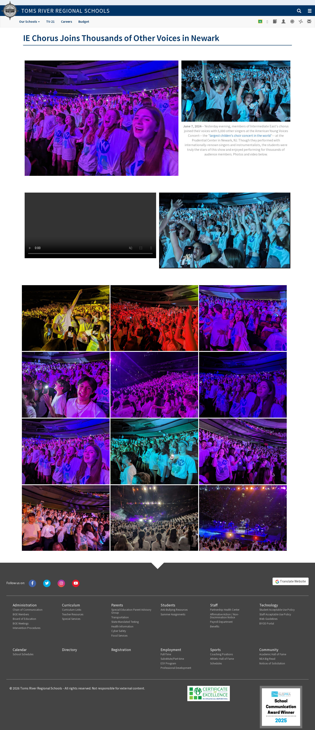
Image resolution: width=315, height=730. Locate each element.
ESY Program (168, 663)
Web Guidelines (268, 618)
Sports (215, 649)
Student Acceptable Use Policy (277, 609)
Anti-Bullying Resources (174, 609)
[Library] (275, 21)
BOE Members (21, 614)
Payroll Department (221, 621)
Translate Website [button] (290, 581)
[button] (299, 11)
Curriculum (71, 604)
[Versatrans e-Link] (301, 21)
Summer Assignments (173, 614)
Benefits (214, 626)
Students (168, 604)
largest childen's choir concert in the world (240, 135)
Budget (83, 21)
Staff (214, 604)
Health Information (122, 626)
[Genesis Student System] (292, 21)
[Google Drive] (267, 21)
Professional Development (176, 667)
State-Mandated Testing (125, 621)
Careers (66, 21)
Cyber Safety (118, 631)
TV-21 (50, 21)
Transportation (120, 617)
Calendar (20, 649)
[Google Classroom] (260, 21)
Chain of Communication (27, 609)
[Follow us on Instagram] (61, 583)
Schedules (216, 663)
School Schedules (23, 654)
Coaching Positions (221, 654)
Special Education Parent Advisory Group (131, 611)
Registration (121, 649)
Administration (25, 604)
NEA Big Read (267, 658)
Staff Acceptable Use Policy (275, 614)
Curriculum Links (71, 609)
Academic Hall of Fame (272, 654)
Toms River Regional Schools (65, 10)
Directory (69, 649)
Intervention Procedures (26, 628)
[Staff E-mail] (309, 21)
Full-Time (166, 654)
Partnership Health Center (224, 609)
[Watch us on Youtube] (75, 583)
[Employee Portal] (284, 21)
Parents (117, 604)
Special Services (71, 618)
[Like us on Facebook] (32, 583)
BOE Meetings (20, 623)
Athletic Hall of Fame (222, 658)
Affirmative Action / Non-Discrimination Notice (224, 615)
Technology (268, 604)
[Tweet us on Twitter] (47, 583)
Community (268, 649)
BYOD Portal (266, 623)
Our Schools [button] (29, 21)
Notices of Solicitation (272, 663)
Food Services (119, 635)
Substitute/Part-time (172, 658)
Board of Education (24, 618)
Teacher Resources (72, 614)
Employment (171, 649)
